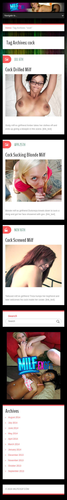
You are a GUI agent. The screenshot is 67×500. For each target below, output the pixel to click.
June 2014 (13, 428)
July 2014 (12, 423)
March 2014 (13, 444)
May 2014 (13, 433)
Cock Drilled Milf (18, 69)
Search (12, 315)
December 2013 (15, 455)
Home (8, 28)
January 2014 (14, 449)
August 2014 (14, 417)
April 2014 (13, 439)
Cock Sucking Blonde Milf (25, 155)
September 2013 (16, 471)
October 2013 (14, 466)
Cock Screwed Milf (19, 240)
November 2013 (15, 460)
